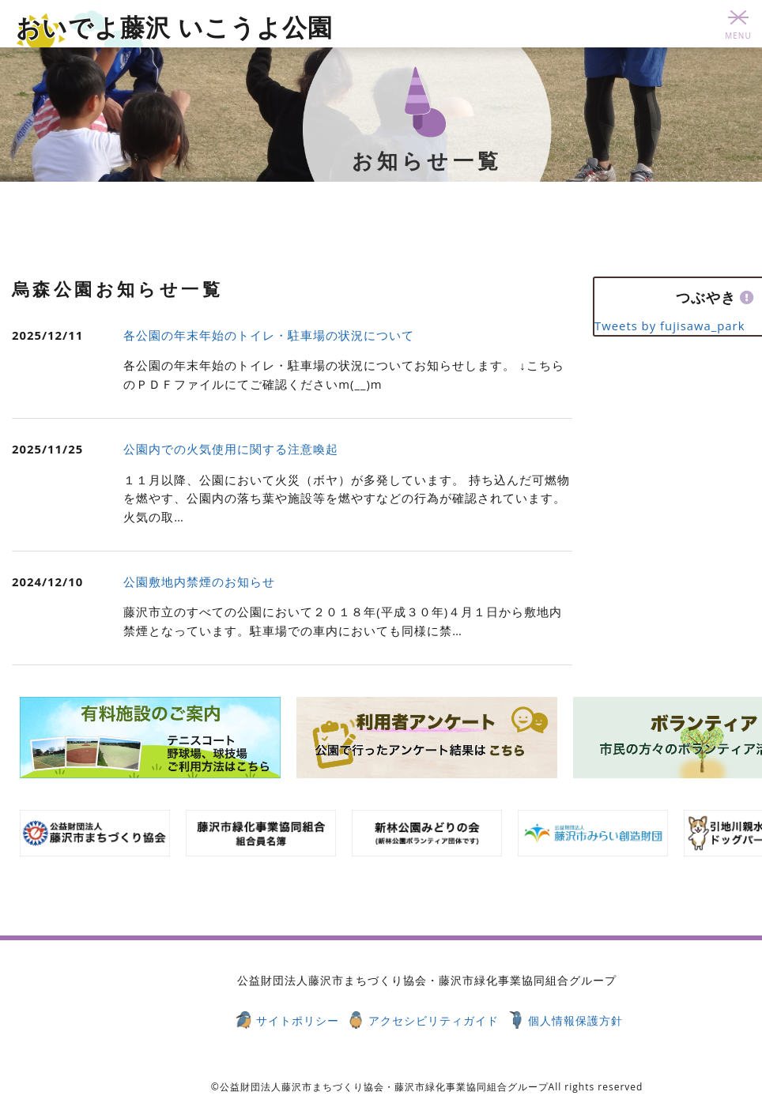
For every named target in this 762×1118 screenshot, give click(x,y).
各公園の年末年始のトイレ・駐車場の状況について (268, 335)
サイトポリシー (297, 1020)
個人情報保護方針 (575, 1020)
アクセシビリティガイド (433, 1020)
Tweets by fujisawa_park (669, 325)
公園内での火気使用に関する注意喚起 (230, 449)
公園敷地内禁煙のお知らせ (199, 581)
